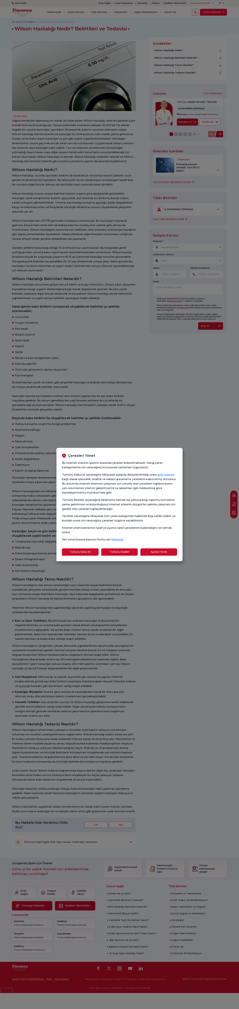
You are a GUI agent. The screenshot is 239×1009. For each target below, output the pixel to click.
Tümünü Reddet (119, 551)
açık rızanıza (166, 474)
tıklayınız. (117, 539)
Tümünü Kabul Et (80, 551)
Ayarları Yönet (159, 551)
